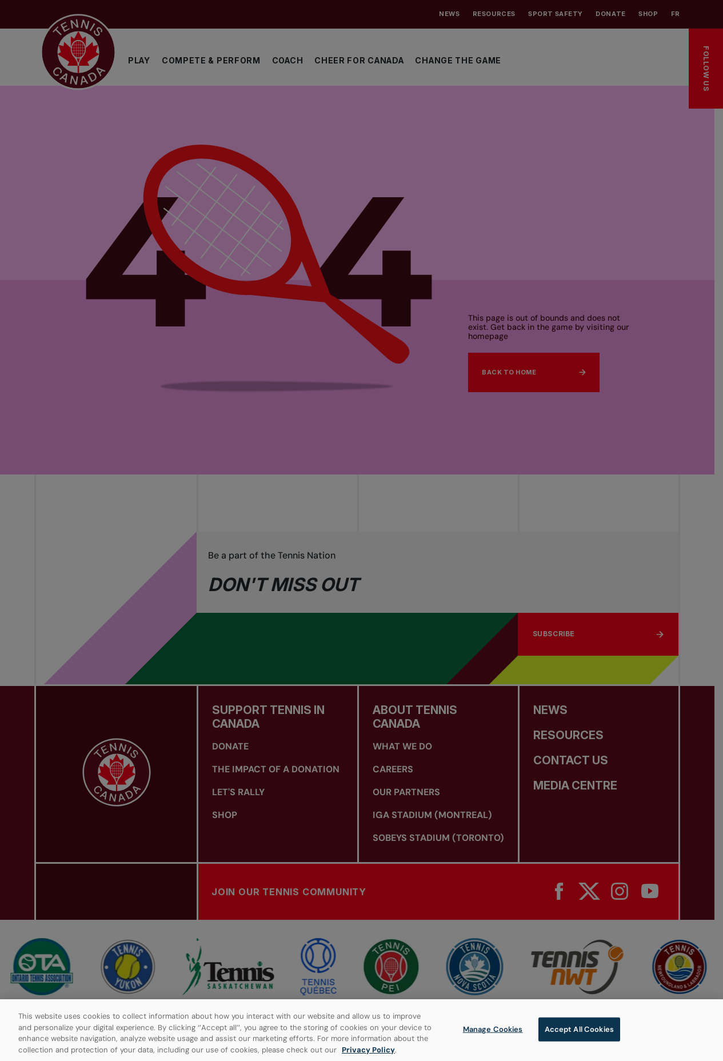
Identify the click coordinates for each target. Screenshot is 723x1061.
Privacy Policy (368, 1055)
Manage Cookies (493, 1035)
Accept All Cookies (579, 1035)
